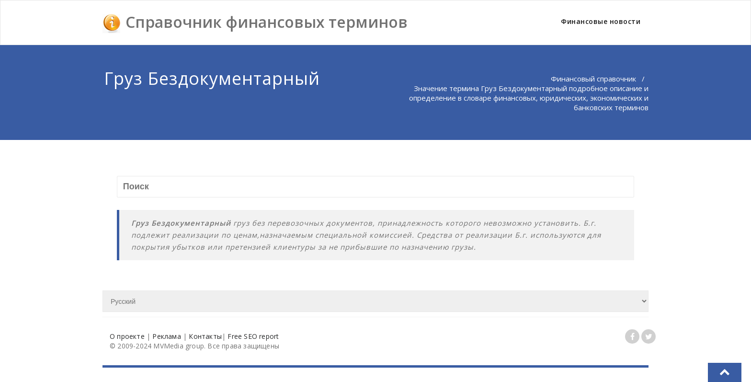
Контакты (205, 336)
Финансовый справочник (593, 78)
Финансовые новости (600, 21)
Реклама (166, 336)
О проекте (127, 336)
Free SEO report (253, 336)
